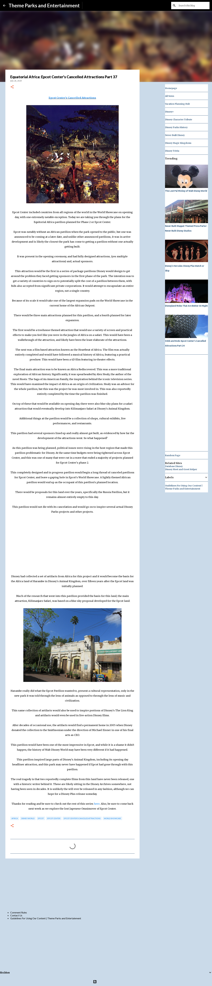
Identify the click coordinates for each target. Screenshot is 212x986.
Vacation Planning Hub (177, 103)
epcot (41, 818)
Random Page (172, 455)
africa (15, 818)
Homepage (171, 88)
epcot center (53, 818)
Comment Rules (18, 912)
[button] (12, 87)
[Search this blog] (193, 5)
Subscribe (90, 5)
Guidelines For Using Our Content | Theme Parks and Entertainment (45, 918)
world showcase (112, 818)
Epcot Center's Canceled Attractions (82, 818)
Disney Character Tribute (178, 119)
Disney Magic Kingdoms (178, 143)
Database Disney (174, 466)
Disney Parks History (176, 127)
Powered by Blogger (106, 981)
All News (169, 96)
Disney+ (169, 111)
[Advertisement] (72, 884)
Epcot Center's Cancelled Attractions (72, 97)
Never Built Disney (175, 135)
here (97, 803)
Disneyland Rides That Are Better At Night (186, 306)
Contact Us (16, 915)
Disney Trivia (172, 150)
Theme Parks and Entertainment (44, 5)
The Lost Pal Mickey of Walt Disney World (186, 191)
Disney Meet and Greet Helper (181, 469)
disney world (27, 818)
